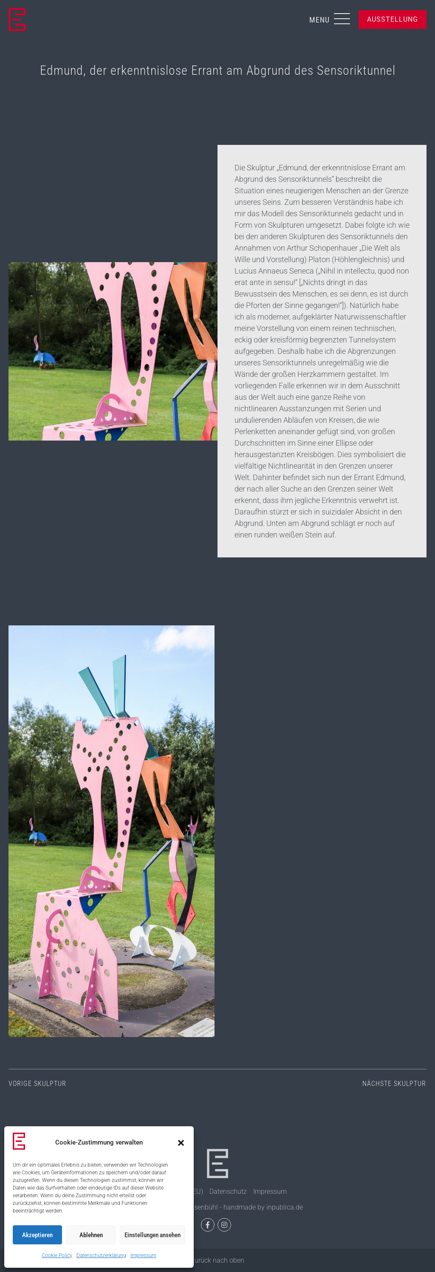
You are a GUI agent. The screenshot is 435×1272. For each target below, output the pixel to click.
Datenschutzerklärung (101, 1255)
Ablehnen (91, 1235)
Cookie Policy (57, 1255)
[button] (181, 1143)
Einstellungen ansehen (152, 1235)
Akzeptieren (37, 1235)
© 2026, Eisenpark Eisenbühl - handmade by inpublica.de (217, 1207)
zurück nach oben (217, 1260)
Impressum (143, 1255)
